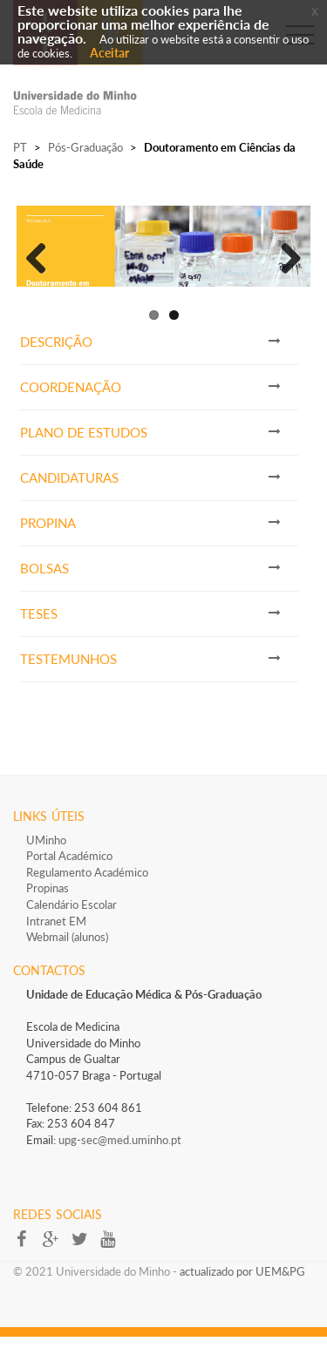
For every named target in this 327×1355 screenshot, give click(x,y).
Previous (42, 263)
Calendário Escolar (71, 922)
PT (20, 147)
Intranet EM (56, 938)
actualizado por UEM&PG (242, 1289)
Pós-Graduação (85, 147)
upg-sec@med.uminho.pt (119, 1157)
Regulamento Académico (87, 890)
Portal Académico (69, 873)
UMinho (46, 857)
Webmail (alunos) (67, 954)
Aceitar (109, 52)
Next (284, 263)
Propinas (47, 905)
